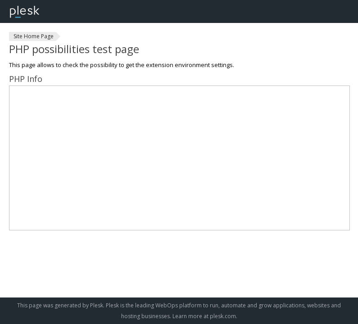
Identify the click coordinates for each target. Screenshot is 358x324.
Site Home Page (34, 36)
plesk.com (223, 316)
